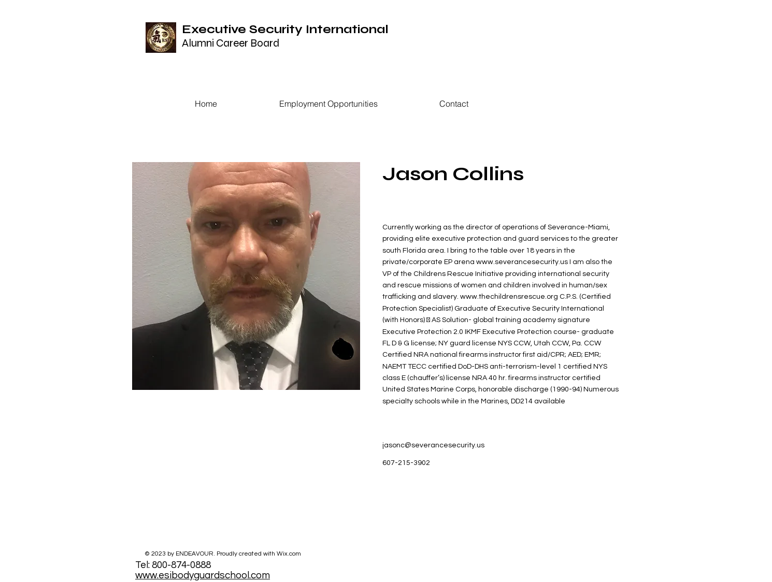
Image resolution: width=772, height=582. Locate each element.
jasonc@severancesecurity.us (433, 445)
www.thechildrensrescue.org (509, 296)
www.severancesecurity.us (522, 262)
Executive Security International (285, 29)
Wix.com (289, 553)
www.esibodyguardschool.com (202, 575)
